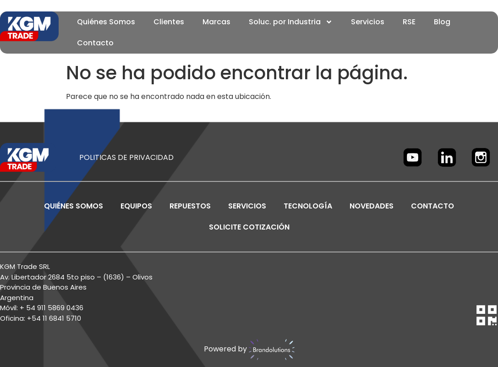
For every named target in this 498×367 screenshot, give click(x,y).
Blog (442, 21)
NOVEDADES (372, 206)
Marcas (216, 21)
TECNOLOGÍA (308, 206)
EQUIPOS (136, 206)
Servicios (367, 21)
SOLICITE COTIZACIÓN (249, 227)
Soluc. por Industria (291, 22)
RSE (409, 21)
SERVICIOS (247, 206)
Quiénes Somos (106, 21)
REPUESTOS (190, 206)
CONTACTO (432, 206)
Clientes (168, 21)
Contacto (95, 43)
